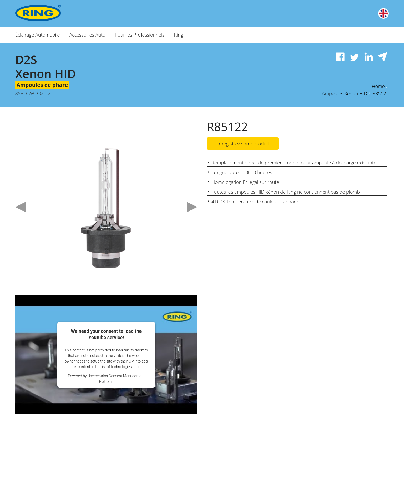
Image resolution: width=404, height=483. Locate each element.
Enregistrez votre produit (242, 144)
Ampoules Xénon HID (344, 93)
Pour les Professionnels (140, 35)
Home (378, 86)
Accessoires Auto (87, 35)
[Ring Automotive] (52, 13)
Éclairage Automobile (37, 35)
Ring (178, 35)
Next (192, 207)
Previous (20, 207)
